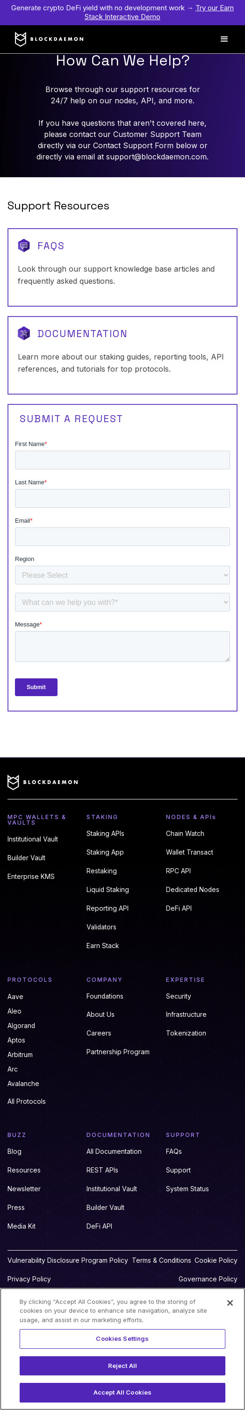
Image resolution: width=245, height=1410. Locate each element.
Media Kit (21, 1226)
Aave (15, 996)
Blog (14, 1151)
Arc (12, 1069)
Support (178, 1170)
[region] (122, 1349)
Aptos (16, 1040)
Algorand (21, 1025)
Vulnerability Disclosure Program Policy (67, 1260)
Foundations (104, 996)
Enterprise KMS (31, 876)
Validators (101, 927)
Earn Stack (102, 946)
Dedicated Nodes (192, 889)
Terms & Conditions (161, 1260)
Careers (98, 1033)
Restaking (101, 871)
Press (16, 1207)
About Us (100, 1014)
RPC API (178, 871)
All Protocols (26, 1101)
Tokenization (186, 1033)
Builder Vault (26, 858)
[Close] (230, 1303)
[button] (224, 39)
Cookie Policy (216, 1260)
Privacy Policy (29, 1279)
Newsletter (24, 1189)
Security (178, 996)
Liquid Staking (107, 889)
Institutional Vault (32, 839)
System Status (187, 1189)
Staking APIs (105, 833)
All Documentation (114, 1151)
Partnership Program (118, 1052)
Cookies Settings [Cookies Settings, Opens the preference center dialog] (122, 1338)
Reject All (122, 1365)
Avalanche (23, 1083)
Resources (24, 1170)
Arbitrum (20, 1054)
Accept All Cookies (122, 1392)
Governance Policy (208, 1279)
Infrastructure (186, 1014)
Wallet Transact (189, 852)
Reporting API (107, 908)
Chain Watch (185, 833)
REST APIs (102, 1170)
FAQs (174, 1151)
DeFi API (179, 908)
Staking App (105, 852)
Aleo (14, 1011)
